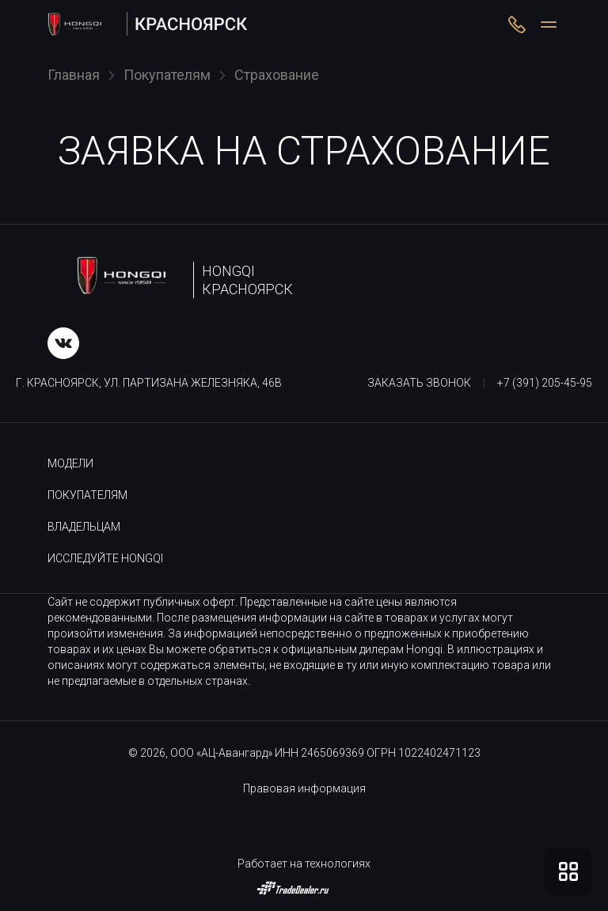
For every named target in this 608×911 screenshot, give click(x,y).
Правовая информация (304, 788)
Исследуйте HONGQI (105, 558)
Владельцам (84, 526)
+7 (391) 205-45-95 (544, 382)
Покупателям (87, 495)
